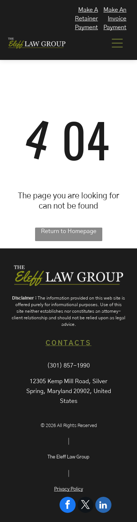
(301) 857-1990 (68, 366)
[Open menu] (117, 43)
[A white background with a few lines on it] (91, 47)
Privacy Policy (68, 489)
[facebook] (68, 506)
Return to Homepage (68, 231)
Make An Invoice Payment (114, 18)
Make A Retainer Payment (86, 18)
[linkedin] (103, 506)
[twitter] (85, 506)
